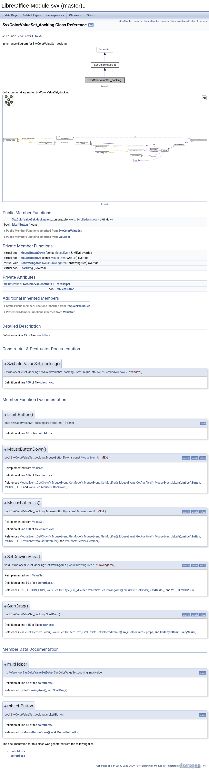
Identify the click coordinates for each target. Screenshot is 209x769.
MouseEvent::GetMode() (67, 482)
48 (27, 725)
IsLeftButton (20, 224)
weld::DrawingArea (55, 263)
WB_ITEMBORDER (182, 590)
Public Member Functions (130, 21)
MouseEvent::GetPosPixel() (136, 482)
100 (28, 382)
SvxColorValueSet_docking (29, 219)
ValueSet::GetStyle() (59, 590)
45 (25, 335)
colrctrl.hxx (30, 36)
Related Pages (31, 15)
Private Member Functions (156, 21)
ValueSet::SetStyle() (136, 590)
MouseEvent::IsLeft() (168, 482)
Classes (75, 15)
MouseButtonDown (33, 252)
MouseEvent (62, 252)
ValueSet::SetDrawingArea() (105, 590)
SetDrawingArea (31, 263)
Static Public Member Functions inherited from (46, 306)
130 (28, 529)
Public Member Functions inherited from (42, 230)
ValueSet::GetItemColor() (35, 632)
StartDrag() (60, 690)
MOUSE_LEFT (13, 487)
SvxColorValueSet (70, 230)
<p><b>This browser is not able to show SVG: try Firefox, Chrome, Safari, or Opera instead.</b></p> (105, 65)
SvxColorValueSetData (37, 284)
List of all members (198, 21)
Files (91, 15)
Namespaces (55, 15)
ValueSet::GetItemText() (67, 632)
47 (27, 683)
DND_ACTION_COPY (32, 590)
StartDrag (27, 268)
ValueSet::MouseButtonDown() (48, 487)
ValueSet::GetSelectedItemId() (103, 632)
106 (28, 475)
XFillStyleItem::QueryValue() (178, 632)
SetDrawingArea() (34, 690)
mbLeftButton (65, 289)
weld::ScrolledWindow (83, 219)
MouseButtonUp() (68, 732)
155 (28, 624)
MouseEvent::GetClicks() (35, 482)
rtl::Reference (12, 284)
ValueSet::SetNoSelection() (82, 541)
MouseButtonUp (31, 257)
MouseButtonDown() (36, 732)
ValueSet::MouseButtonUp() (40, 541)
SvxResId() (157, 590)
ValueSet (64, 236)
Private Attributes (179, 21)
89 (27, 582)
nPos (141, 632)
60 (27, 433)
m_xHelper (63, 284)
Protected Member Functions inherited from (38, 312)
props (149, 632)
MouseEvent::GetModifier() (101, 482)
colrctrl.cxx (46, 382)
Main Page (11, 15)
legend (105, 86)
